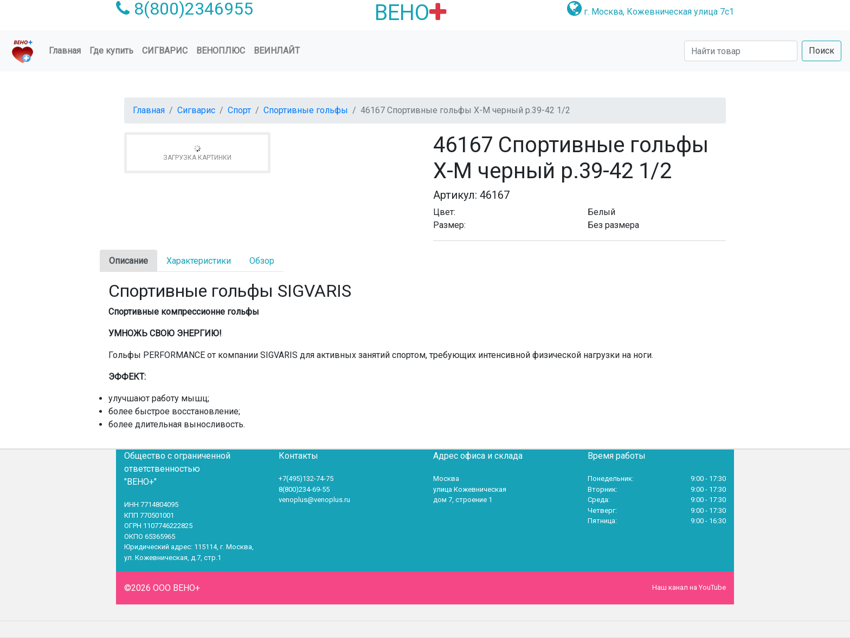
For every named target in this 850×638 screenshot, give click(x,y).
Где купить (111, 50)
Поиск (821, 50)
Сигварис (196, 110)
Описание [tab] (128, 261)
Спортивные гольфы (305, 110)
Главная (67, 50)
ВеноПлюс (220, 50)
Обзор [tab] (261, 261)
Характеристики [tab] (198, 261)
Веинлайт (277, 50)
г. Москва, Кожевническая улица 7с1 (659, 11)
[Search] (740, 51)
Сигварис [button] (165, 50)
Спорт (239, 110)
